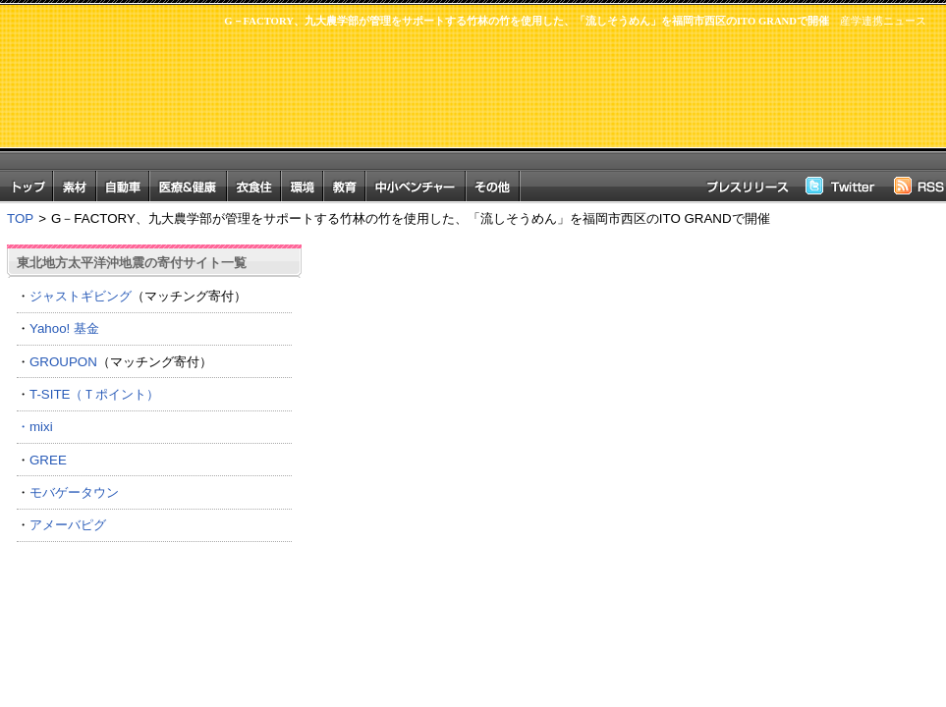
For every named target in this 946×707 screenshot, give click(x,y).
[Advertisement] (561, 108)
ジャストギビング (80, 296)
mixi (41, 426)
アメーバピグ (67, 524)
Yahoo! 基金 (64, 328)
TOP (20, 218)
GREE (48, 460)
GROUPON (63, 361)
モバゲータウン (74, 492)
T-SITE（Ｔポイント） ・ (154, 410)
